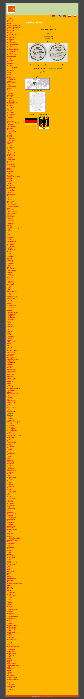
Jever (9, 267)
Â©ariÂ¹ (10, 674)
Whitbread (10, 634)
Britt (8, 119)
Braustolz (10, 116)
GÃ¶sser (10, 218)
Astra (9, 74)
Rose (9, 495)
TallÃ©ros (10, 571)
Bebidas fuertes (12, 677)
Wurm (9, 658)
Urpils (9, 599)
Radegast (10, 463)
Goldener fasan (12, 206)
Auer (8, 76)
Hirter (9, 243)
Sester (9, 531)
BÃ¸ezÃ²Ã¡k (11, 126)
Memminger (11, 369)
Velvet (9, 604)
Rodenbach (11, 488)
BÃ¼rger (10, 124)
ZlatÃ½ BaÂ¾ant (13, 665)
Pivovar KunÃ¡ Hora (14, 435)
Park (8, 409)
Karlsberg (10, 283)
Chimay (9, 135)
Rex (8, 475)
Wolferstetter (11, 651)
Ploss (9, 439)
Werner (9, 630)
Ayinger (9, 81)
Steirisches (11, 556)
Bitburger (10, 104)
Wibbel (9, 636)
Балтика (10, 20)
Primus (9, 449)
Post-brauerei (11, 442)
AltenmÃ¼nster (12, 49)
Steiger (9, 552)
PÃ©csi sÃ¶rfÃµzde (14, 422)
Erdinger (10, 175)
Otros (8, 681)
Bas (8, 84)
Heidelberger (11, 236)
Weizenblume (11, 627)
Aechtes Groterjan (13, 29)
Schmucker (11, 519)
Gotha (9, 208)
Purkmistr (10, 455)
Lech (8, 329)
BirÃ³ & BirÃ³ (11, 100)
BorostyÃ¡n (11, 107)
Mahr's (9, 347)
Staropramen (11, 549)
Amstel (9, 58)
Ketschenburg (12, 291)
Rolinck (9, 489)
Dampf (9, 154)
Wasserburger (12, 609)
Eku (8, 173)
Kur (8, 309)
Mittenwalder (11, 371)
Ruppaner (10, 505)
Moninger (10, 374)
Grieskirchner (12, 213)
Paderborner (11, 402)
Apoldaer (10, 63)
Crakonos (10, 147)
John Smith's (11, 270)
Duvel (9, 163)
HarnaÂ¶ (10, 227)
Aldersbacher (11, 37)
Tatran (9, 573)
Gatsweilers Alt (12, 196)
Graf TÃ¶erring (12, 211)
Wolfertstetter (11, 653)
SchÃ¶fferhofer (12, 529)
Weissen (10, 622)
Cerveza (9, 18)
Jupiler (9, 272)
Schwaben (10, 522)
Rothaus (10, 502)
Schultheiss (11, 521)
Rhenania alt (11, 477)
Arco (8, 69)
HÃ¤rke (9, 258)
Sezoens (10, 533)
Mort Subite (11, 380)
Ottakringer (11, 401)
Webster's (10, 613)
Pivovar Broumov (13, 434)
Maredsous (11, 352)
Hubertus (10, 256)
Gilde (9, 199)
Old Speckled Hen (13, 394)
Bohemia (10, 105)
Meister (9, 368)
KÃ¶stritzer (11, 314)
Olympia (10, 397)
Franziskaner (11, 187)
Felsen (9, 178)
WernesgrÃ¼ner (12, 632)
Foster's (10, 185)
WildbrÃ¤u (10, 644)
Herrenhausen (12, 241)
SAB (8, 510)
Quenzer (10, 460)
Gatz (8, 197)
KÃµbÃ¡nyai (11, 298)
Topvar (9, 582)
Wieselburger (11, 639)
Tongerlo (10, 580)
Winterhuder (11, 648)
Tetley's (9, 576)
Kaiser (9, 274)
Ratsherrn (10, 469)
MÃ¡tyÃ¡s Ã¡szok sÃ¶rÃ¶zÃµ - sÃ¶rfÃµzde (13, 360)
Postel (9, 444)
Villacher (10, 606)
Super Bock (11, 564)
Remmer (10, 472)
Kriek (9, 303)
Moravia (10, 376)
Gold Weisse (11, 204)
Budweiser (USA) (13, 123)
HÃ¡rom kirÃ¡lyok (13, 229)
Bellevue (10, 93)
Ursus (9, 601)
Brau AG (10, 112)
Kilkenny (10, 293)
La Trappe (10, 319)
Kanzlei (9, 279)
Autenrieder (11, 79)
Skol (8, 535)
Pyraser (9, 458)
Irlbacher (10, 263)
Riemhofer (10, 486)
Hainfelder (10, 223)
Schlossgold (11, 517)
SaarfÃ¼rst (11, 508)
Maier (9, 349)
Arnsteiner (10, 71)
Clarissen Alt (11, 138)
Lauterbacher (11, 328)
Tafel (8, 569)
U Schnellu (11, 592)
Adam (9, 22)
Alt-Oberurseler (12, 44)
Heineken (10, 237)
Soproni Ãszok (12, 540)
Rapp (9, 467)
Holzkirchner (11, 255)
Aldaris (9, 36)
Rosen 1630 (11, 498)
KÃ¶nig (9, 310)
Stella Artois (11, 557)
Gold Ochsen (11, 203)
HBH (8, 234)
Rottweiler (10, 503)
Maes (9, 343)
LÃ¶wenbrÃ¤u (12, 342)
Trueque (9, 682)
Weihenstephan (12, 616)
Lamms (9, 324)
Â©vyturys (10, 676)
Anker (9, 62)
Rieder (9, 481)
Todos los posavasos (14, 688)
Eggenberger (11, 166)
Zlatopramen (11, 663)
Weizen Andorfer (13, 625)
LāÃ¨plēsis (10, 316)
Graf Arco (10, 210)
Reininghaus (11, 470)
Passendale (11, 411)
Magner (9, 345)
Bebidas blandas (12, 679)
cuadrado (11, 420)
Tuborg (9, 585)
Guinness (10, 217)
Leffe (9, 333)
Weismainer (11, 618)
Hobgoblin (10, 244)
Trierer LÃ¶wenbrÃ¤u (14, 583)
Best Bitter (10, 97)
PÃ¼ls (9, 456)
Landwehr (10, 326)
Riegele (9, 482)
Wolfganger (11, 655)
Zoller (9, 667)
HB (8, 232)
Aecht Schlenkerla (13, 27)
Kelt (8, 290)
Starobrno (10, 547)
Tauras (9, 575)
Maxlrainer (10, 364)
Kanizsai (10, 277)
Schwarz (10, 524)
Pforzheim (10, 425)
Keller (9, 288)
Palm (9, 404)
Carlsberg (10, 130)
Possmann (10, 441)
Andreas (10, 60)
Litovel (9, 338)
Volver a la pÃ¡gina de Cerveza (60, 27)
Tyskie (9, 590)
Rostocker (10, 500)
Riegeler (10, 484)
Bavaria (9, 88)
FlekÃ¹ (9, 182)
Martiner (10, 357)
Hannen (9, 225)
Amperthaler (11, 56)
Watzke (9, 611)
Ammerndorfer (12, 55)
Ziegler (9, 660)
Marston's (10, 354)
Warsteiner (11, 608)
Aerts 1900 (10, 30)
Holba (9, 251)
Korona (9, 300)
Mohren (9, 373)
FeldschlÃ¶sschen (13, 177)
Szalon (9, 568)
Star (8, 545)
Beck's (9, 90)
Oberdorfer (11, 390)
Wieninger (10, 637)
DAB (8, 150)
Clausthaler (11, 140)
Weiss (9, 620)
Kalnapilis (10, 276)
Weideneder (11, 615)
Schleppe (10, 515)
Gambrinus (11, 194)
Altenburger (11, 48)
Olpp (8, 395)
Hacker (9, 222)
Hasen (9, 230)
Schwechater (11, 526)
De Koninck (11, 156)
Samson (10, 512)
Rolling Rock (11, 491)
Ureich (9, 597)
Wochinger (11, 649)
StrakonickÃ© (12, 563)
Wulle (9, 656)
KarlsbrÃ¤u (11, 284)
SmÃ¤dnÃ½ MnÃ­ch (13, 538)
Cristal (9, 149)
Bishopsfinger (12, 102)
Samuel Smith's (12, 514)
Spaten (9, 542)
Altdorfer (10, 46)
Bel (8, 91)
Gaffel (9, 192)
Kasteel (9, 286)
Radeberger (11, 462)
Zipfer (9, 662)
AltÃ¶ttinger (11, 51)
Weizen (9, 623)
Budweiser (10, 121)
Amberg (10, 53)
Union (9, 594)
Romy (9, 493)
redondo (10, 418)
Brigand (10, 117)
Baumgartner (11, 86)
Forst (9, 184)
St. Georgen (11, 543)
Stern (9, 559)
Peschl (9, 423)
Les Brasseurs (12, 335)
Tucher (9, 587)
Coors (9, 144)
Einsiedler (10, 171)
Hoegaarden (11, 246)
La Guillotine (11, 317)
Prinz (9, 451)
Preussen (10, 446)
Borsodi (10, 109)
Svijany (9, 566)
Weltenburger (11, 629)
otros (9, 416)
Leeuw (9, 331)
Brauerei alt (11, 114)
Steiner (9, 554)
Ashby (9, 72)
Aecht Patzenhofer (13, 25)
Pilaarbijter (11, 429)
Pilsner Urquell (12, 430)
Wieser (9, 642)
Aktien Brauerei (12, 34)
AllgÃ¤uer (10, 39)
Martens (10, 356)
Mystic (9, 383)
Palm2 (9, 406)
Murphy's (10, 381)
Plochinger (11, 437)
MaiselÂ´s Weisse (13, 350)
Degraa (9, 157)
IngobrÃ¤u (10, 260)
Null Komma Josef (13, 388)
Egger (9, 168)
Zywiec (9, 670)
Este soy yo (11, 686)
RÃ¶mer (10, 507)
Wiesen (9, 641)
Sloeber (9, 536)
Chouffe (10, 137)
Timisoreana (11, 578)
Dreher (9, 161)
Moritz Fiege (11, 378)
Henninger (10, 239)
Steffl (9, 550)
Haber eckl (10, 220)
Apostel (9, 65)
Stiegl (9, 561)
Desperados (11, 159)
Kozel (9, 302)
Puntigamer (11, 453)
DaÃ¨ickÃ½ (11, 152)
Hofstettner (11, 250)
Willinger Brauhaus (13, 646)
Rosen (9, 496)
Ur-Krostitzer (11, 596)
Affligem (10, 32)
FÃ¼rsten (10, 190)
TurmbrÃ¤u (11, 589)
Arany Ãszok (12, 67)
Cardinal (10, 128)
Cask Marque (11, 131)
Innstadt (10, 262)
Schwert (10, 528)
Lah (8, 321)
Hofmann (10, 248)
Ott (8, 399)
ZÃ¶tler (9, 672)
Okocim (9, 392)
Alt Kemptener (12, 43)
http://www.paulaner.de (54, 68)
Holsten (9, 253)
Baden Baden (11, 83)
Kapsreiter (10, 281)
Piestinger (10, 427)
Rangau (9, 465)
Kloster (9, 295)
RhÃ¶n (9, 479)
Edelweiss (10, 164)
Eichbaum (10, 170)
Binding (10, 98)
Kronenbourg (11, 305)
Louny (9, 340)
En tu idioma (11, 684)
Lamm (9, 323)
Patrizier (10, 413)
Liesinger (10, 336)
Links (8, 691)
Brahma (10, 111)
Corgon (9, 145)
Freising (10, 189)
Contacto (10, 689)
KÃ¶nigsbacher (12, 312)
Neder (9, 385)
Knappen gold (12, 296)
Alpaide (9, 41)
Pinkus (9, 432)
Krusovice (10, 307)
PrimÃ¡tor (10, 448)
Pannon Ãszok (12, 408)
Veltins (9, 603)
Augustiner (11, 77)
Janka (9, 265)
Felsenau (10, 180)
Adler (9, 23)
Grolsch (10, 215)
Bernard (10, 95)
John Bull (10, 269)
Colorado (10, 142)
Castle (9, 133)
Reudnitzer (11, 474)
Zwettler (10, 669)
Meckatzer (10, 366)
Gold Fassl (11, 201)
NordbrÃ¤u (11, 387)
